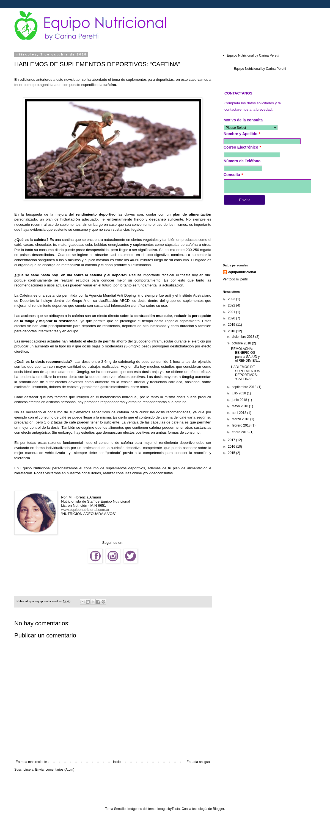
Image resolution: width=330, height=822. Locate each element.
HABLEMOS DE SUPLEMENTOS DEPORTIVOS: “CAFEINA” (245, 373)
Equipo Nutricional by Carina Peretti (253, 55)
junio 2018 (240, 400)
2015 (232, 453)
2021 (232, 312)
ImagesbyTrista (168, 809)
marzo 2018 (241, 419)
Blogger (218, 809)
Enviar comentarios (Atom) (54, 769)
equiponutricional (242, 272)
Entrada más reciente (31, 762)
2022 (232, 305)
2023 (232, 299)
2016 (232, 446)
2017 (232, 440)
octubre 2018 (242, 343)
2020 (232, 318)
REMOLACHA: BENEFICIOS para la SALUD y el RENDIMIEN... (245, 355)
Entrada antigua (198, 762)
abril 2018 (239, 413)
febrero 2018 (241, 425)
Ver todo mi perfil (235, 279)
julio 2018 (239, 393)
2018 (232, 331)
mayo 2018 (240, 406)
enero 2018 (240, 432)
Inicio (117, 762)
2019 (232, 325)
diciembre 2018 (243, 337)
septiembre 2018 (244, 387)
